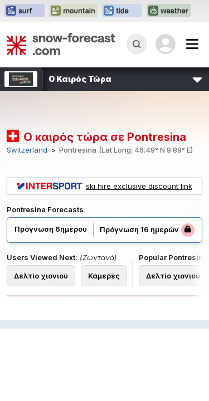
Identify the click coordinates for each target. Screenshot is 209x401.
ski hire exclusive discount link (104, 186)
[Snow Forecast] (61, 44)
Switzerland (27, 150)
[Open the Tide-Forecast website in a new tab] (122, 11)
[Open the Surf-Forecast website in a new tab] (24, 11)
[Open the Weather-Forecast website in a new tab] (169, 11)
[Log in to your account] (165, 44)
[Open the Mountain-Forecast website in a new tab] (73, 11)
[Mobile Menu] (192, 44)
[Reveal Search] (137, 44)
